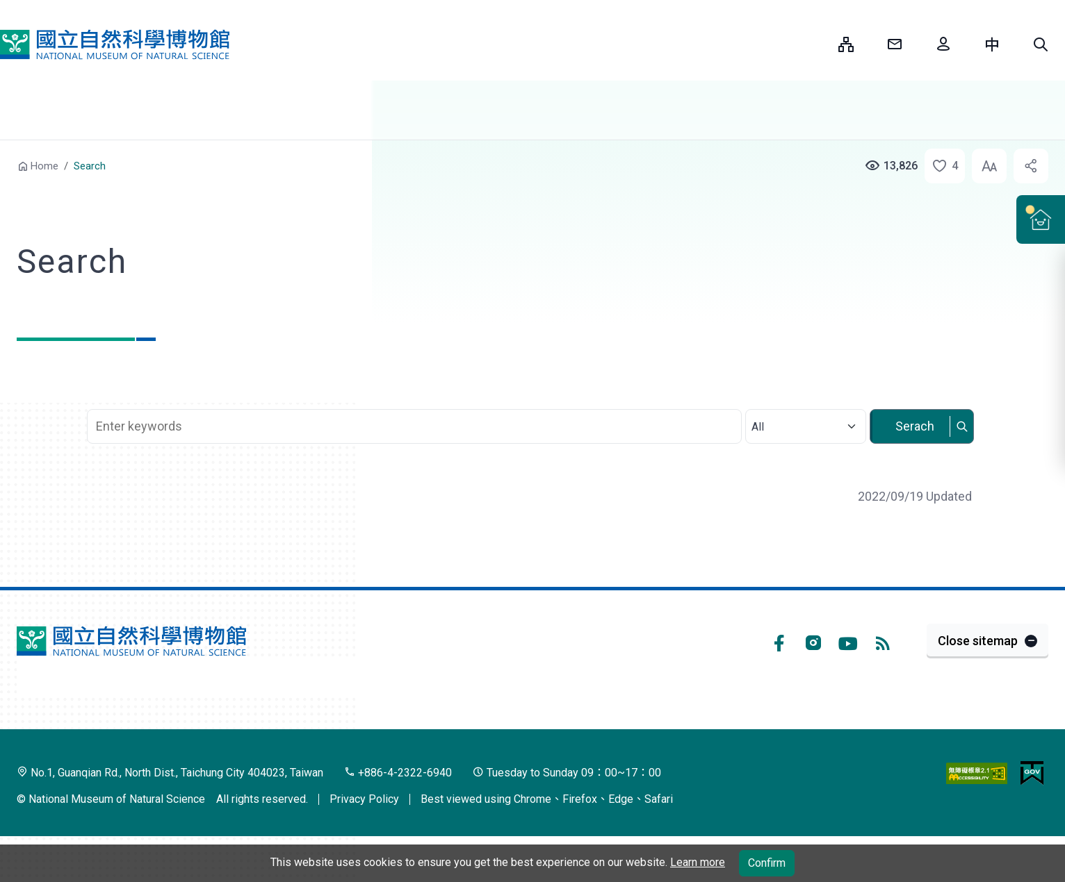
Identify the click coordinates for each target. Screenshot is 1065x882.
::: (817, 44)
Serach (914, 426)
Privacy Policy (364, 799)
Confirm (767, 862)
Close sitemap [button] (978, 640)
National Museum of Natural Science (114, 44)
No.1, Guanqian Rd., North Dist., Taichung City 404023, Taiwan (170, 772)
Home (44, 166)
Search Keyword (416, 401)
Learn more (697, 862)
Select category (805, 408)
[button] (1041, 44)
